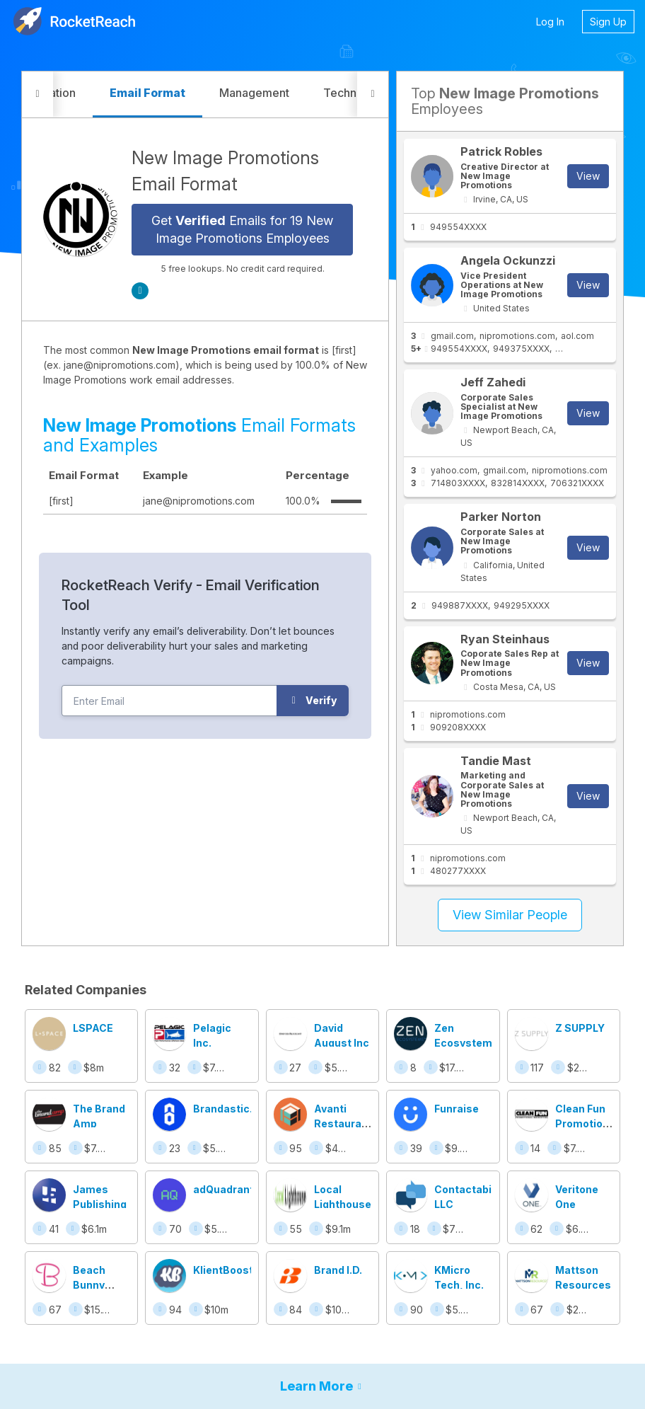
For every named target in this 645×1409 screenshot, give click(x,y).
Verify (313, 700)
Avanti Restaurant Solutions (343, 1123)
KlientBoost (223, 1270)
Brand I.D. (338, 1270)
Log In (550, 22)
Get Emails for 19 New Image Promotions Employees (242, 229)
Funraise (456, 1109)
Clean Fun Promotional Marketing (586, 1123)
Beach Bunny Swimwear (100, 1285)
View (588, 176)
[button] (37, 94)
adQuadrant (223, 1189)
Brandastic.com (234, 1109)
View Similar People (510, 914)
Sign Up (608, 22)
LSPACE (93, 1028)
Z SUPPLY (580, 1028)
